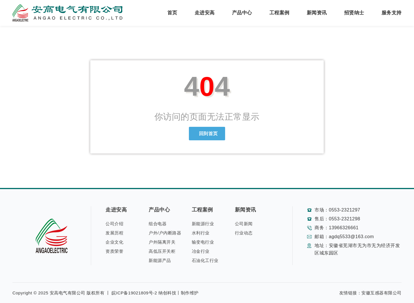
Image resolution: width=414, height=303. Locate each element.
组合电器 (157, 223)
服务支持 (392, 12)
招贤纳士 (354, 12)
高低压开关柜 (162, 251)
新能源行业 (203, 223)
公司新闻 (244, 223)
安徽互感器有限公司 (381, 292)
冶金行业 (201, 251)
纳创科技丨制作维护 (178, 292)
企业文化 (114, 242)
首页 (172, 12)
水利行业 (201, 232)
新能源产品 (160, 260)
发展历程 (114, 232)
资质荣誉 (114, 251)
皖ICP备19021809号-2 (134, 292)
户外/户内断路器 (165, 232)
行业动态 (244, 232)
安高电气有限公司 (67, 292)
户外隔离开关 (162, 242)
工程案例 (279, 12)
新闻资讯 (317, 12)
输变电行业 (203, 242)
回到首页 (207, 133)
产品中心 (242, 12)
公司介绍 (114, 223)
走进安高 (205, 12)
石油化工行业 (205, 260)
